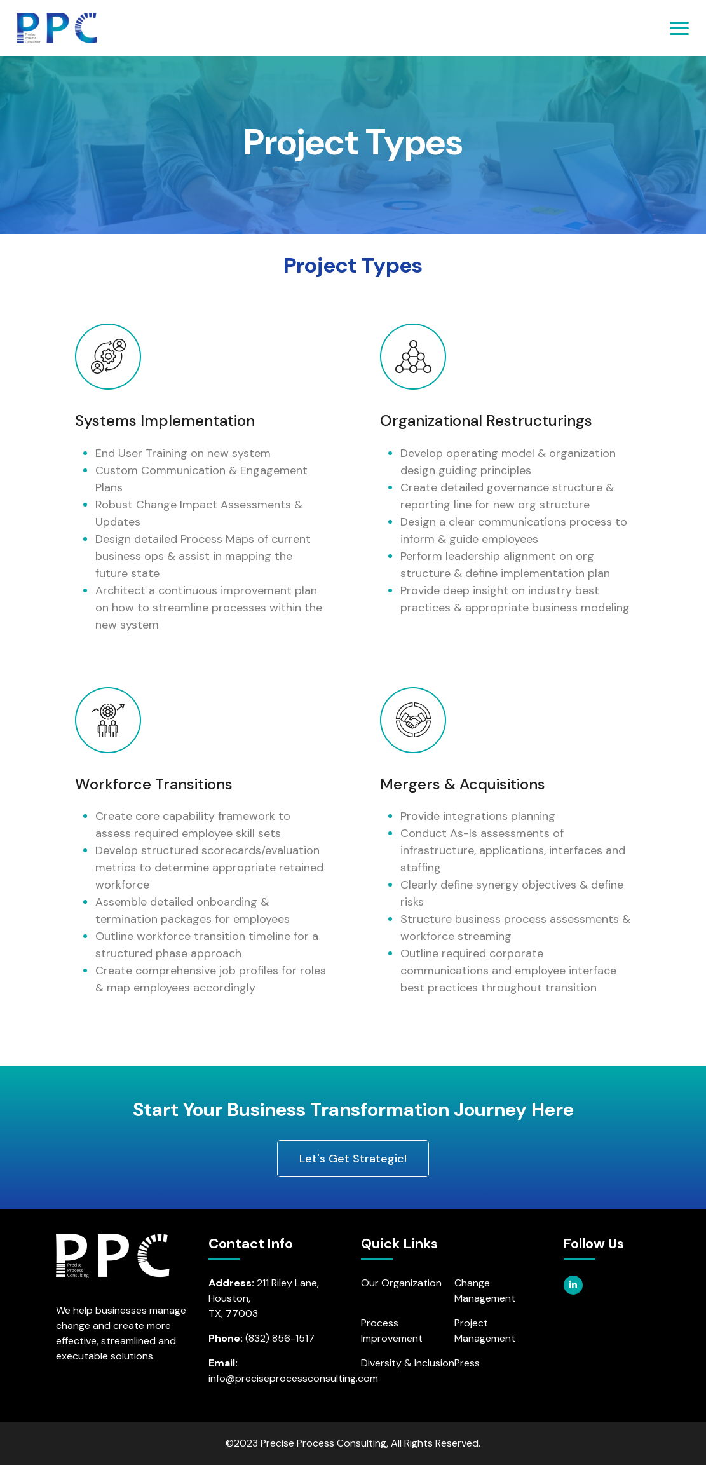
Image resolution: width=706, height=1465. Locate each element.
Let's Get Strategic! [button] (353, 1158)
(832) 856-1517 (280, 1338)
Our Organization (401, 1283)
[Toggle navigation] (679, 28)
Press (467, 1363)
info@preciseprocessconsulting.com (293, 1378)
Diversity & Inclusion (407, 1363)
